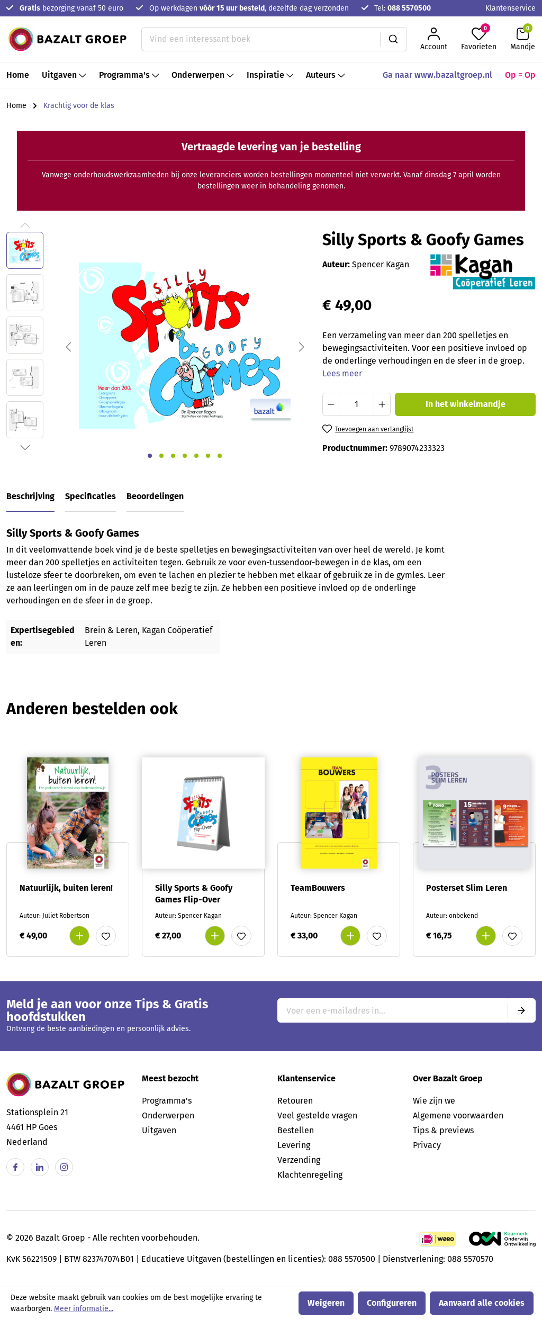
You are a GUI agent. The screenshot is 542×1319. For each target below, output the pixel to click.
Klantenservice (510, 8)
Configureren (392, 1303)
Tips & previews (443, 1130)
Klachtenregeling (309, 1175)
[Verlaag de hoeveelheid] (330, 404)
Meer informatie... (83, 1308)
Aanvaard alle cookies (482, 1303)
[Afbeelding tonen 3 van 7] (173, 456)
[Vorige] (68, 346)
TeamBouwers (318, 888)
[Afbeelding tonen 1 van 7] (150, 456)
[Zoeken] (393, 39)
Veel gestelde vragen (317, 1115)
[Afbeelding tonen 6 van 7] (208, 456)
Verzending (298, 1160)
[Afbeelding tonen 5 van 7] (196, 456)
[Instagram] (64, 1167)
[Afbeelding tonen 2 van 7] (161, 456)
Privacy (427, 1145)
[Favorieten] (478, 39)
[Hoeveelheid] (356, 404)
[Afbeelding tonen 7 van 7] (220, 456)
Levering (293, 1145)
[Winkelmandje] (523, 39)
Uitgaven (159, 1130)
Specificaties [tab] (90, 496)
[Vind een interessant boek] (261, 39)
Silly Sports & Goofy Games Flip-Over (193, 894)
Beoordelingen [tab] (155, 496)
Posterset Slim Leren (466, 888)
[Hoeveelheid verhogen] (382, 404)
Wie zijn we (434, 1101)
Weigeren (326, 1303)
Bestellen (295, 1130)
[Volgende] (302, 346)
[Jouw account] (434, 39)
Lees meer (342, 373)
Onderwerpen (168, 1115)
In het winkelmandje (465, 404)
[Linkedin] (40, 1167)
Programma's (167, 1101)
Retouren (295, 1101)
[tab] (30, 497)
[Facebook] (15, 1167)
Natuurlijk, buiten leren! (66, 888)
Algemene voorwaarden (458, 1115)
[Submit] (521, 1010)
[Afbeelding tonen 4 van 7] (185, 456)
